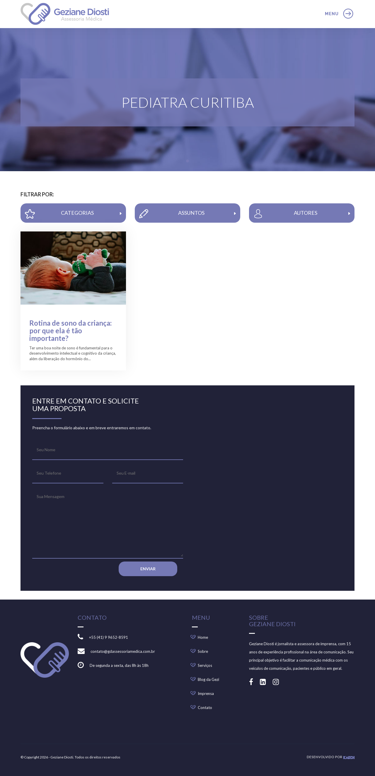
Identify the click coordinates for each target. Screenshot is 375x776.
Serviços (205, 665)
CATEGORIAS (73, 214)
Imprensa (206, 693)
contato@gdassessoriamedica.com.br (123, 651)
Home (203, 637)
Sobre (203, 651)
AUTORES (301, 213)
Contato (205, 707)
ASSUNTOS (187, 213)
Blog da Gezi (208, 679)
